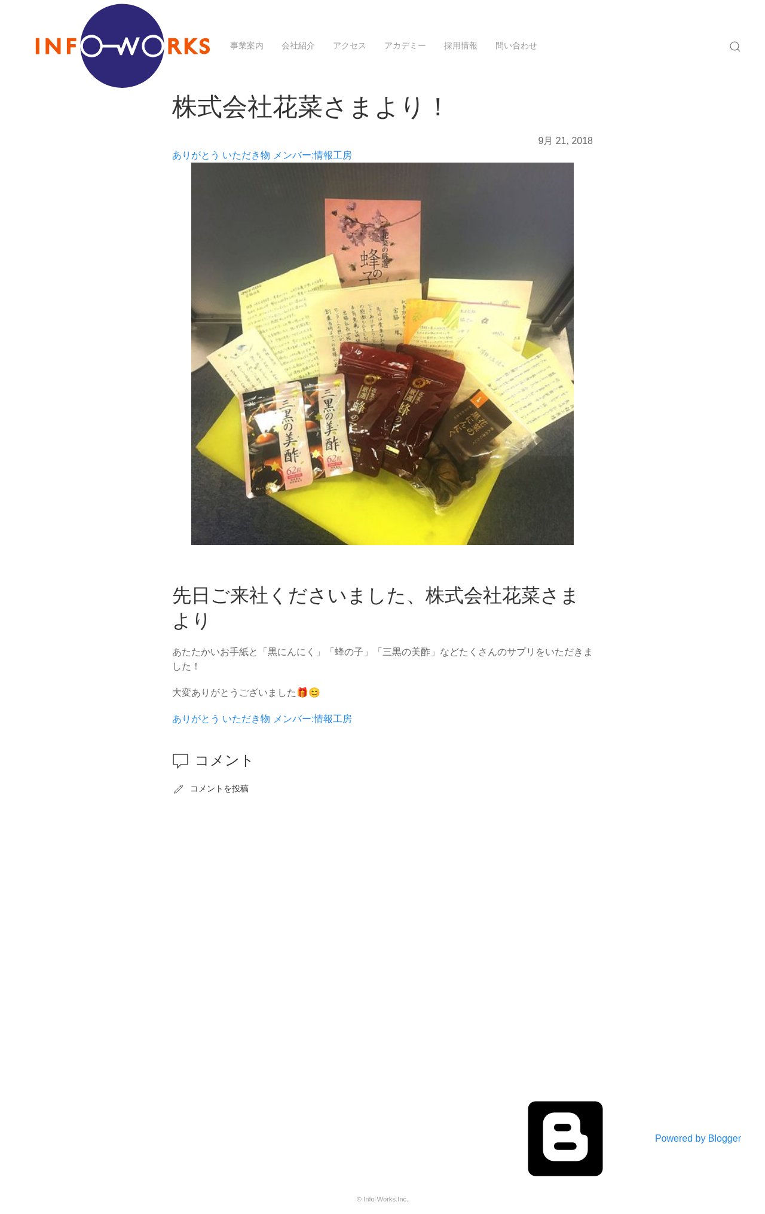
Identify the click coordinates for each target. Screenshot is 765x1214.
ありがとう (196, 155)
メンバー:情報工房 (312, 155)
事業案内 (247, 45)
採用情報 (461, 45)
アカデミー (405, 45)
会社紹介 (298, 45)
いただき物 (246, 155)
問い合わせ (516, 45)
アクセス (349, 45)
